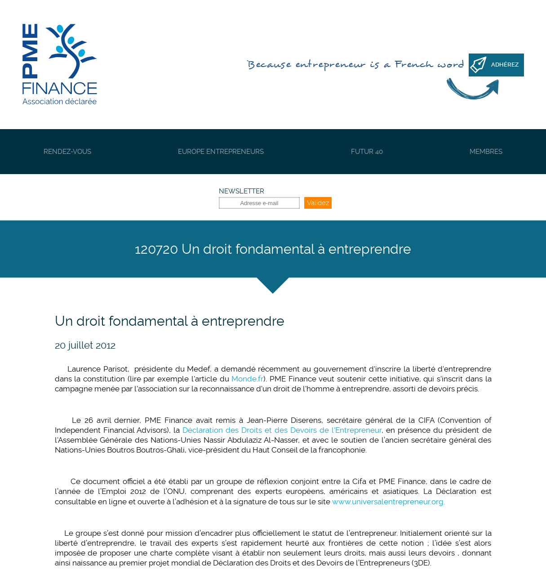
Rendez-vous (67, 152)
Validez (318, 203)
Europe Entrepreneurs (221, 152)
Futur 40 (367, 152)
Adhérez (505, 64)
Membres (486, 152)
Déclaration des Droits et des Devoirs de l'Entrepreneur (282, 430)
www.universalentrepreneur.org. (388, 501)
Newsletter (241, 191)
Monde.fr (247, 378)
